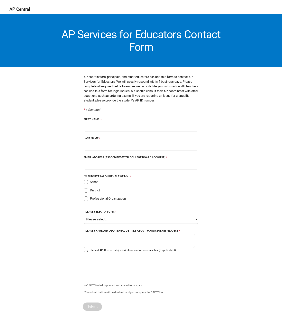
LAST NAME (91, 138)
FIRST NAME (92, 119)
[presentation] (113, 268)
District (92, 191)
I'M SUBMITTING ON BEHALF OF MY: (106, 176)
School (91, 182)
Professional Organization (105, 199)
